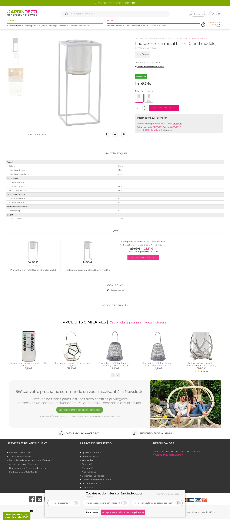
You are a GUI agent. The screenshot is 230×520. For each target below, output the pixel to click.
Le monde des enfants (79, 27)
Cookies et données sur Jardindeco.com (115, 493)
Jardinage (52, 27)
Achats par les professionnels (24, 465)
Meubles (111, 27)
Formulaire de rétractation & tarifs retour (30, 461)
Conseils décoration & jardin (96, 480)
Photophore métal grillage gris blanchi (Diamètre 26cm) (115, 365)
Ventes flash (88, 461)
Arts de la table (122, 27)
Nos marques (89, 472)
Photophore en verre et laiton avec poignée (72, 365)
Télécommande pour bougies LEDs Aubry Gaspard (28, 365)
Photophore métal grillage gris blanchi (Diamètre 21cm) (158, 365)
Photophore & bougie (195, 38)
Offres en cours (90, 457)
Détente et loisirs (158, 27)
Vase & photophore (171, 38)
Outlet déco (88, 465)
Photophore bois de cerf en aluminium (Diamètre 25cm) (201, 365)
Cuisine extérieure (15, 27)
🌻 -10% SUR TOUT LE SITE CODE (115, 3)
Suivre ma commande (20, 453)
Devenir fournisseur (92, 484)
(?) (70, 503)
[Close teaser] (31, 511)
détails (92, 496)
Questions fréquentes (20, 457)
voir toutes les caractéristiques (149, 67)
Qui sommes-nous (91, 453)
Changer (177, 123)
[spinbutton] (141, 108)
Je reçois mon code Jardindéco (79, 411)
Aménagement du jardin (36, 27)
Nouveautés (88, 469)
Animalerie (63, 27)
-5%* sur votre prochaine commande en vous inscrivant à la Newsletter (79, 392)
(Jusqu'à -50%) (214, 25)
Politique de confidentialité (23, 472)
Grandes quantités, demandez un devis (29, 469)
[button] (145, 106)
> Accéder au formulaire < (168, 455)
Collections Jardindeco (94, 476)
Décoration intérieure (140, 27)
